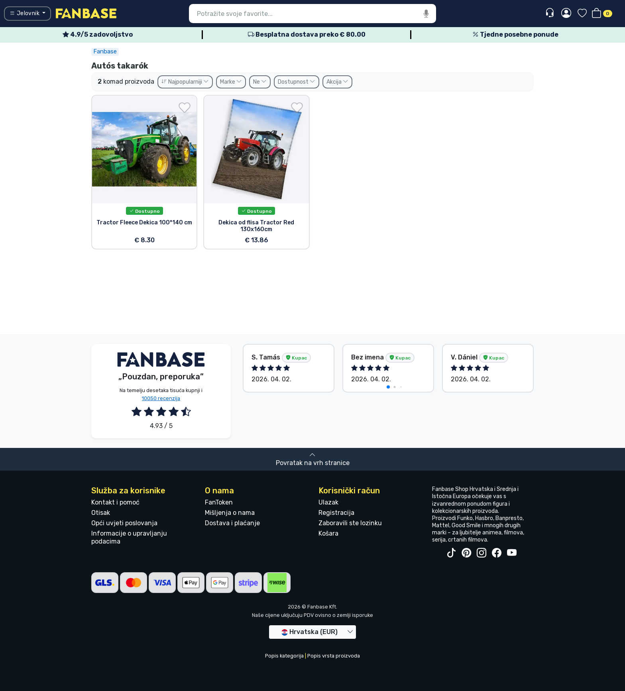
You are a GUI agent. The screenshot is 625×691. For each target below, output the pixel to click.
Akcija (337, 82)
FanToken (219, 502)
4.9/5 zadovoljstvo (98, 34)
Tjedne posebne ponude (515, 34)
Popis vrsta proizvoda (333, 656)
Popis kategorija (284, 656)
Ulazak (328, 502)
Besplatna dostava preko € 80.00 (307, 34)
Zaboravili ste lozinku (350, 523)
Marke (231, 82)
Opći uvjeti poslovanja (124, 523)
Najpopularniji (185, 82)
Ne (260, 82)
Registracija (336, 512)
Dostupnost (296, 82)
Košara (328, 533)
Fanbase (105, 51)
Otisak (100, 512)
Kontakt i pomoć (115, 502)
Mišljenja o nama (230, 512)
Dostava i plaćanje (232, 523)
